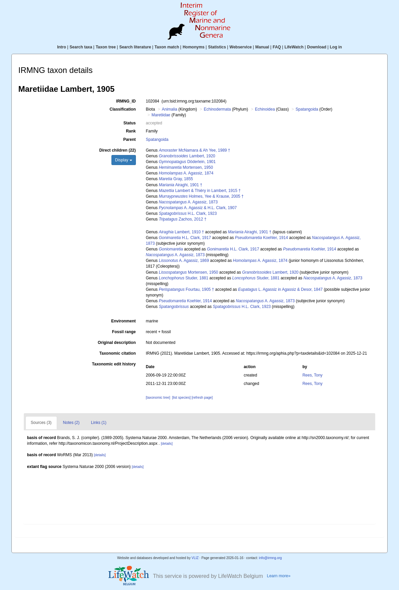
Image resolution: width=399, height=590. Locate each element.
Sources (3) (41, 422)
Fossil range (124, 331)
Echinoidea (265, 109)
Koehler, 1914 (261, 237)
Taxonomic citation (117, 353)
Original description (117, 342)
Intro (61, 47)
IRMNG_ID (126, 101)
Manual (262, 47)
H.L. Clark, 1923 (188, 213)
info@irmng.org (270, 558)
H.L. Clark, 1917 (185, 237)
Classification (122, 109)
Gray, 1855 (176, 178)
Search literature (135, 47)
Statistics (217, 47)
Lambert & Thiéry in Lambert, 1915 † (200, 190)
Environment (123, 321)
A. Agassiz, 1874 (186, 173)
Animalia (169, 109)
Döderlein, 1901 (187, 161)
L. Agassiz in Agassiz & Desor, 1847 (280, 289)
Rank (131, 131)
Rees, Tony (312, 375)
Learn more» (278, 576)
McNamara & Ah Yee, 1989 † (194, 150)
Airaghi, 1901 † (180, 185)
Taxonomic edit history (114, 364)
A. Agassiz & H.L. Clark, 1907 (198, 207)
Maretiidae (161, 115)
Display (123, 160)
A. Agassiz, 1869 (184, 260)
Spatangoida (307, 109)
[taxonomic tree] (158, 397)
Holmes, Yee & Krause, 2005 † (201, 196)
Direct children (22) (117, 150)
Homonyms (193, 47)
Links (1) (98, 422)
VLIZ (195, 558)
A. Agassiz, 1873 (188, 202)
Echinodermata (217, 109)
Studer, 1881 (183, 278)
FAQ (277, 47)
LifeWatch (294, 47)
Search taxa (80, 47)
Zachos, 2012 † (182, 219)
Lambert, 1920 (187, 156)
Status (129, 123)
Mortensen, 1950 (186, 167)
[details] (166, 443)
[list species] (181, 397)
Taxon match (167, 47)
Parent (129, 139)
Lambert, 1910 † (181, 232)
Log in (336, 47)
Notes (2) (71, 422)
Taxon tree (106, 47)
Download (316, 47)
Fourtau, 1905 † (186, 289)
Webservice (241, 47)
